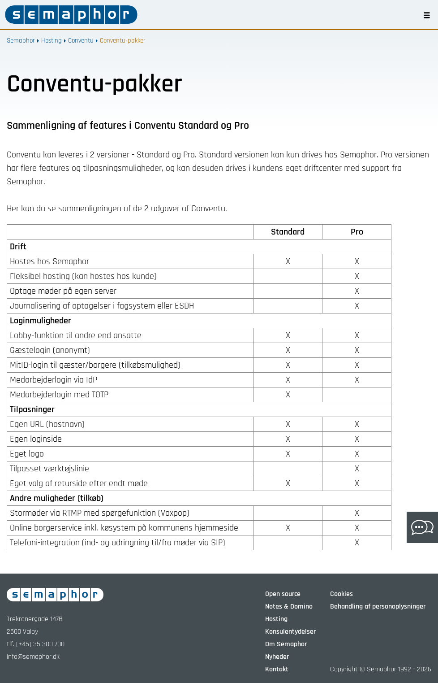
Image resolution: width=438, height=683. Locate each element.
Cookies (341, 594)
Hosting (51, 40)
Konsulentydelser (290, 631)
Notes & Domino (289, 606)
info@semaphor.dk (33, 656)
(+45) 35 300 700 (40, 644)
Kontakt (276, 669)
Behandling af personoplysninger (377, 606)
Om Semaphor (286, 644)
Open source (283, 594)
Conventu (81, 40)
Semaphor (21, 40)
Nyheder (277, 656)
